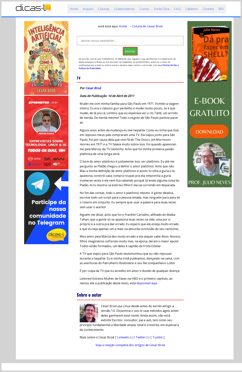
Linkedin (123, 337)
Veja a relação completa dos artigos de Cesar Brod (130, 345)
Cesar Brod (93, 88)
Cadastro (191, 9)
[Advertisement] (46, 300)
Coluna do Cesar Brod (147, 26)
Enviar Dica (161, 9)
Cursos (144, 9)
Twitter (141, 337)
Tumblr (157, 337)
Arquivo (88, 9)
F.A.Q (177, 9)
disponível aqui (146, 283)
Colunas (103, 9)
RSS (221, 9)
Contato (208, 9)
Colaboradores (124, 9)
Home (74, 9)
